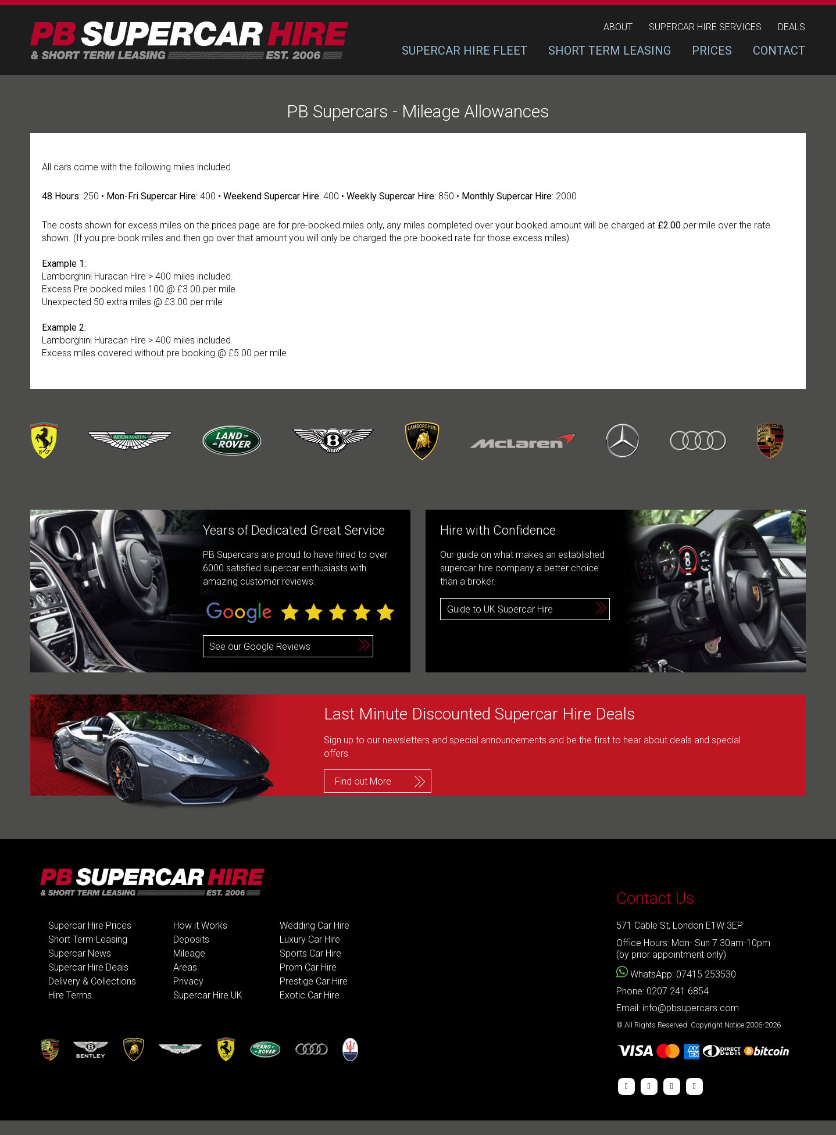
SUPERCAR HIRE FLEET (464, 50)
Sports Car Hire (310, 953)
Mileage (189, 953)
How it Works (200, 925)
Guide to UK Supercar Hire (500, 609)
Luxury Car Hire (310, 939)
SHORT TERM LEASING (609, 50)
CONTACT (779, 50)
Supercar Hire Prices (89, 925)
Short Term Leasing (87, 939)
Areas (185, 967)
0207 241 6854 (677, 991)
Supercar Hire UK (207, 995)
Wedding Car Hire (314, 925)
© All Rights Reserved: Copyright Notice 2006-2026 (698, 1025)
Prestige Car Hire (314, 981)
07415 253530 (706, 974)
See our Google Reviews (259, 646)
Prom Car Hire (308, 967)
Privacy (188, 981)
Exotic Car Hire (310, 995)
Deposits (191, 939)
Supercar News (79, 953)
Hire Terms (70, 995)
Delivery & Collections (92, 981)
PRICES (712, 50)
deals (791, 27)
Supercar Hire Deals (88, 967)
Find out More (363, 781)
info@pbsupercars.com (690, 1008)
